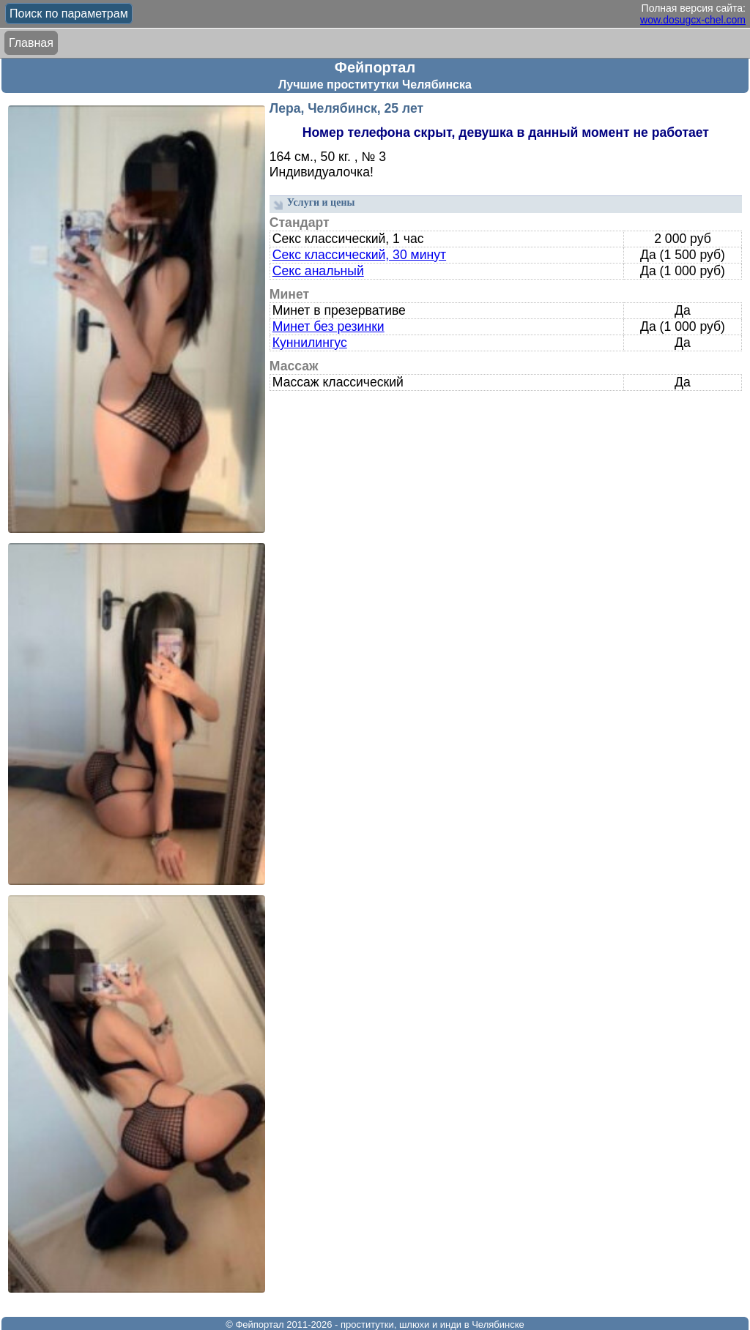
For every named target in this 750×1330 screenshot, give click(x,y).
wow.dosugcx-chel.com (693, 20)
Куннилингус (309, 342)
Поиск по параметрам (69, 13)
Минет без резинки (328, 326)
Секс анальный (318, 271)
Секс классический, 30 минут (359, 254)
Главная (31, 43)
